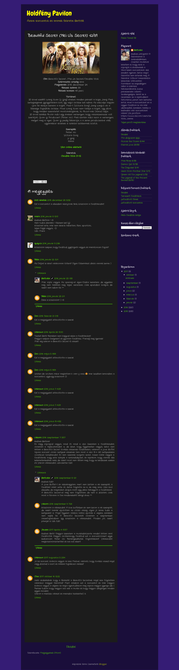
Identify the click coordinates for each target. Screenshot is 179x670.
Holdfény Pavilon (49, 13)
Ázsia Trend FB (128, 38)
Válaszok (41, 273)
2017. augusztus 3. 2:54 (54, 557)
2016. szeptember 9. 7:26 (60, 504)
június (129, 291)
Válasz (37, 208)
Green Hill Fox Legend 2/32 (134, 174)
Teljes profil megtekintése (133, 122)
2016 (126, 307)
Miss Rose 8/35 (128, 161)
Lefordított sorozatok (132, 202)
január (129, 302)
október (130, 275)
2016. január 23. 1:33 (63, 278)
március (130, 294)
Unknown (38, 332)
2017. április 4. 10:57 (58, 529)
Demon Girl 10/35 (129, 164)
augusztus (131, 287)
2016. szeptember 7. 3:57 (53, 437)
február (130, 298)
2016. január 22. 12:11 (49, 259)
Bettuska (45, 278)
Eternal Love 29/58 (130, 145)
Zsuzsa (44, 529)
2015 (126, 311)
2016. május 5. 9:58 (47, 354)
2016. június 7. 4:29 (52, 389)
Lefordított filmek (129, 199)
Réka (36, 259)
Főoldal (71, 647)
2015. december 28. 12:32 (58, 200)
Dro (36, 316)
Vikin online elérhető (70, 147)
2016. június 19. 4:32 (52, 421)
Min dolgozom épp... (130, 138)
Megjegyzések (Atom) (50, 653)
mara (37, 216)
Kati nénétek (40, 200)
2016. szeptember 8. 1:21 (65, 478)
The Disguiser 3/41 (130, 167)
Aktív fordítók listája (131, 215)
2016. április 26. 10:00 (53, 332)
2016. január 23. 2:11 (56, 296)
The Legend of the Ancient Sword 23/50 (134, 178)
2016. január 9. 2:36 (51, 243)
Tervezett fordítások (131, 196)
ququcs (38, 243)
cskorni (37, 437)
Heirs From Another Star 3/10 (135, 171)
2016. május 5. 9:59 (47, 370)
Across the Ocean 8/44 (133, 141)
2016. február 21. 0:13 (48, 316)
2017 (126, 271)
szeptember (132, 283)
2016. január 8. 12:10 (49, 216)
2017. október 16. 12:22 (50, 576)
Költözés (130, 278)
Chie (36, 576)
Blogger (103, 664)
